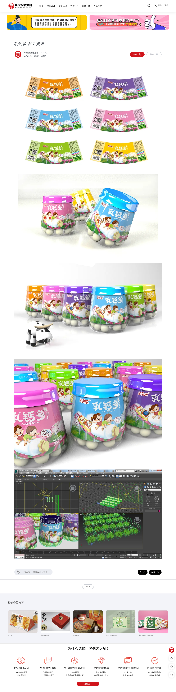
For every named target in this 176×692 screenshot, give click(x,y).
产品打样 (98, 6)
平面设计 (27, 572)
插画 (45, 572)
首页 (41, 6)
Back (88, 587)
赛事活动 (63, 6)
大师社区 (74, 6)
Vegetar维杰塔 (31, 52)
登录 (160, 5)
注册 (166, 5)
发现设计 (51, 6)
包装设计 (37, 572)
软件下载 (86, 6)
